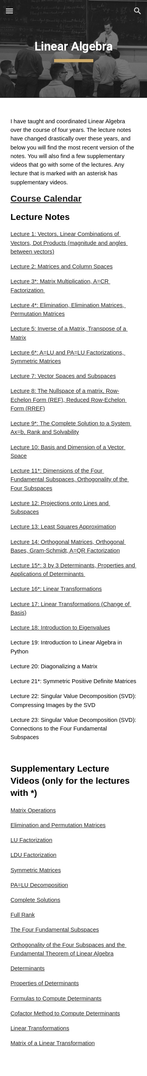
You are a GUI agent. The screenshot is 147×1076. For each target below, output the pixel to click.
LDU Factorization (33, 855)
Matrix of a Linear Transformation (53, 1043)
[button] (9, 11)
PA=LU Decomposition (39, 885)
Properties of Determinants (45, 983)
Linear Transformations (40, 1028)
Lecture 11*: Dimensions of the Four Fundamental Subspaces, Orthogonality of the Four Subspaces (70, 479)
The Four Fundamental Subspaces (55, 930)
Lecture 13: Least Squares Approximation (63, 527)
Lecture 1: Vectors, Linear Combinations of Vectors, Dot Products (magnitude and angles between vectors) (69, 242)
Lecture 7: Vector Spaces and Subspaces (63, 376)
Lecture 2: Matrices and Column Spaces (62, 266)
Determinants (28, 968)
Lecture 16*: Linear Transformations (56, 589)
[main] (73, 48)
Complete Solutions (35, 900)
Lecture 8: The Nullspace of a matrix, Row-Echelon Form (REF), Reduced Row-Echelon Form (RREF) (69, 399)
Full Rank (23, 915)
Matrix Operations (33, 810)
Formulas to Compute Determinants (56, 998)
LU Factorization (32, 840)
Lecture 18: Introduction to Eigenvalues (60, 627)
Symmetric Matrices (36, 870)
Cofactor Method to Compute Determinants (65, 1013)
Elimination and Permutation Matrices (58, 825)
